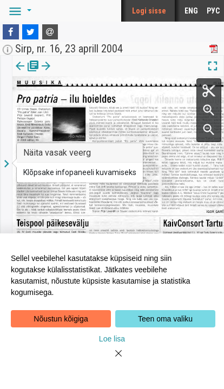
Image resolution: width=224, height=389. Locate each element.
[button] (18, 10)
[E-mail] (50, 31)
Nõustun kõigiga (61, 318)
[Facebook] (11, 31)
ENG (191, 10)
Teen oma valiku (165, 318)
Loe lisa (112, 338)
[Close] (112, 360)
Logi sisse (149, 10)
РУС (213, 10)
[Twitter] (30, 31)
